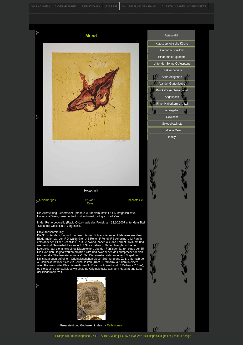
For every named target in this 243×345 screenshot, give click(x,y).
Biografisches (65, 6)
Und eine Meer (171, 130)
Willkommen (40, 6)
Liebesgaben (172, 110)
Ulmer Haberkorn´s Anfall (172, 103)
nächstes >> (136, 200)
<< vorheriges (47, 200)
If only (172, 137)
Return (91, 203)
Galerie (111, 6)
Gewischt (172, 117)
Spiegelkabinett (172, 123)
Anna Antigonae (172, 77)
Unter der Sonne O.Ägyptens (171, 63)
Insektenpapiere (172, 70)
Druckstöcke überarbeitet (172, 90)
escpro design (182, 336)
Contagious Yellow (171, 50)
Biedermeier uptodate (172, 57)
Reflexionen (90, 6)
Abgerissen (172, 97)
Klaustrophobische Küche (172, 43)
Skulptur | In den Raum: (139, 6)
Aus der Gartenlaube (172, 83)
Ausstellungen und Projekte (184, 6)
